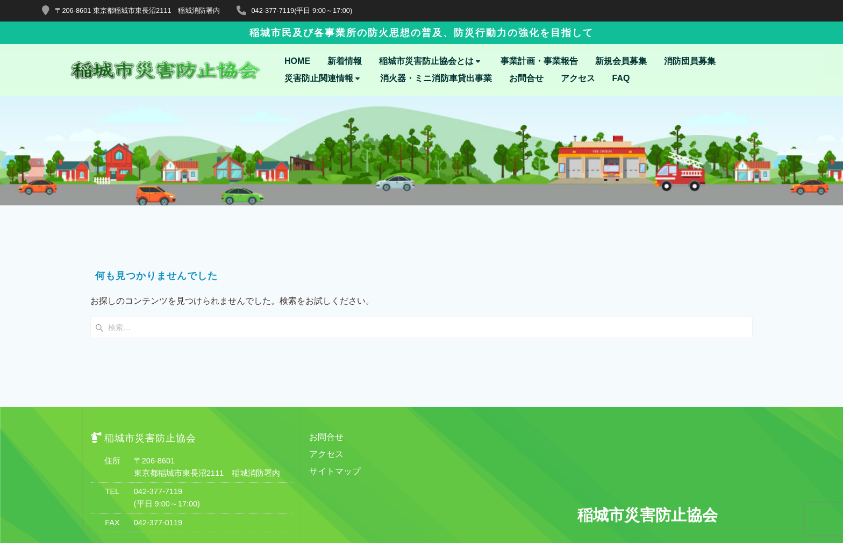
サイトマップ (335, 373)
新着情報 (344, 61)
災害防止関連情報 (318, 78)
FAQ (621, 78)
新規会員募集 (621, 61)
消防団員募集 (690, 61)
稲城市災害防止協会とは (426, 61)
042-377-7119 (158, 393)
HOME (297, 61)
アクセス (578, 78)
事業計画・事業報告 (539, 61)
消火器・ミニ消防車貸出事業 (436, 78)
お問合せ (526, 78)
